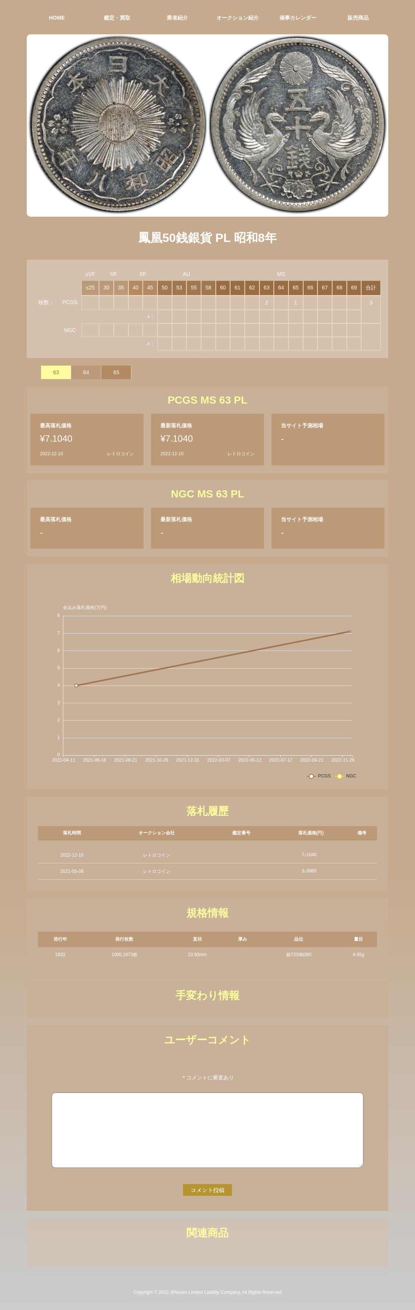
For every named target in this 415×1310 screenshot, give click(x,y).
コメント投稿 (207, 1190)
